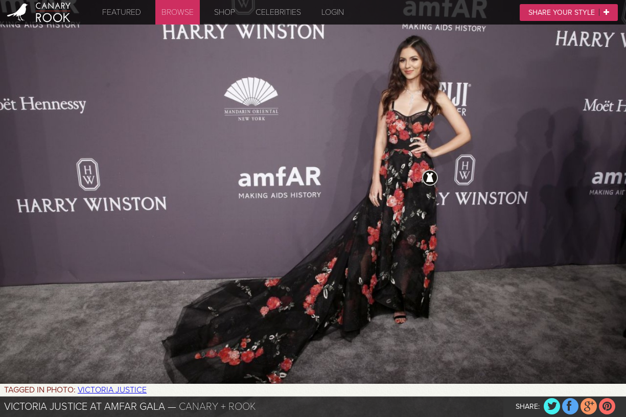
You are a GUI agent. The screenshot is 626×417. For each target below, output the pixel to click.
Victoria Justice (112, 390)
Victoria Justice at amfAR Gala (84, 407)
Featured (121, 12)
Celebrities (278, 12)
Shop (224, 12)
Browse (177, 12)
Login (332, 12)
